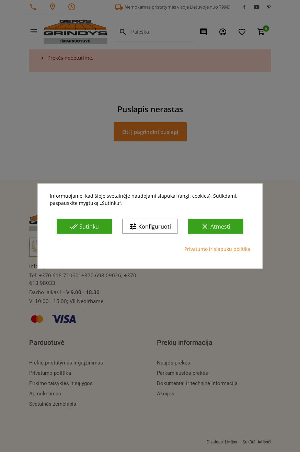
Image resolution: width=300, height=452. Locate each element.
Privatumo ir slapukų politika (217, 249)
